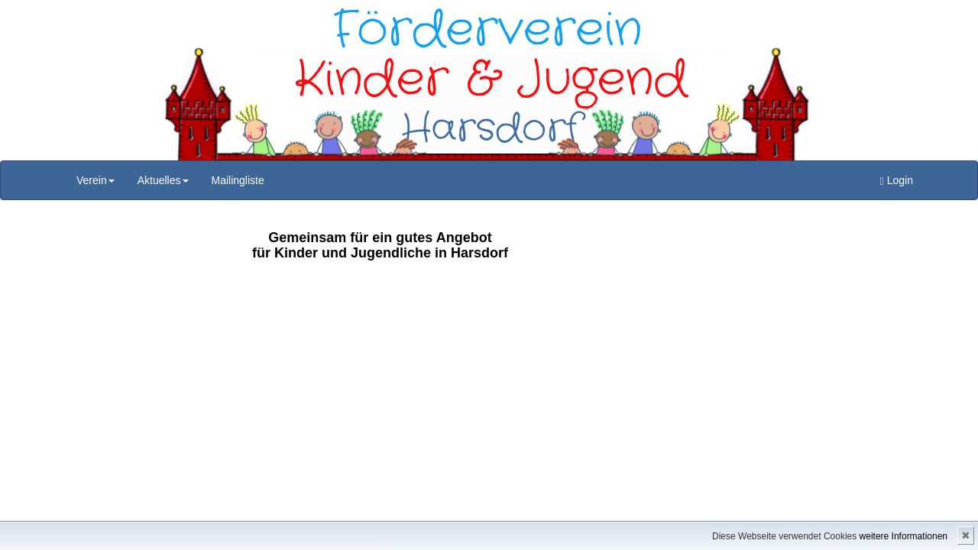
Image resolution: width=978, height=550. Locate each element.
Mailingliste (238, 180)
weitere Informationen (903, 536)
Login (896, 180)
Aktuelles (163, 180)
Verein (95, 180)
